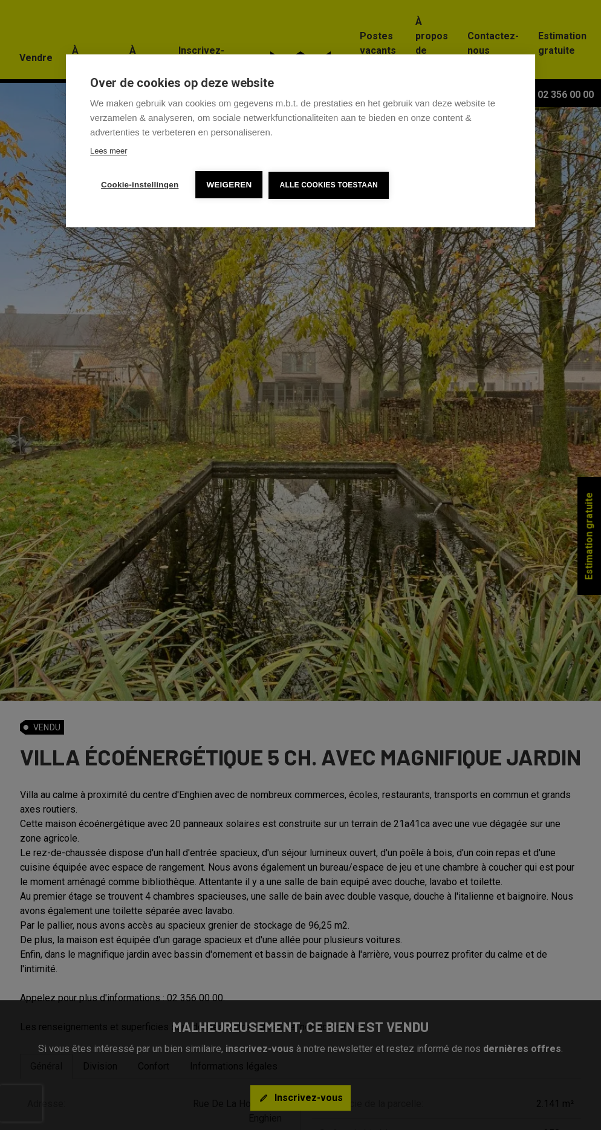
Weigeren (229, 184)
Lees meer (108, 150)
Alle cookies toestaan (329, 185)
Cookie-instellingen (139, 184)
